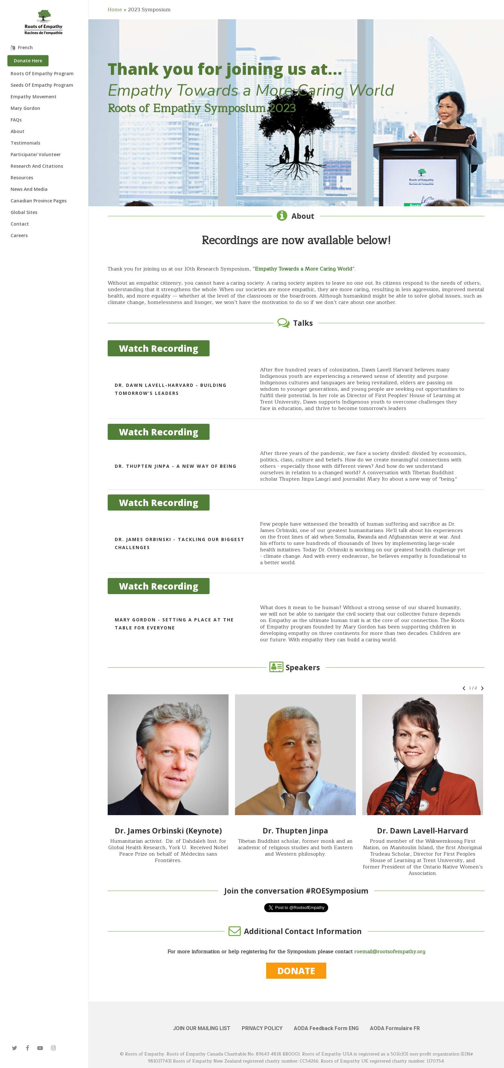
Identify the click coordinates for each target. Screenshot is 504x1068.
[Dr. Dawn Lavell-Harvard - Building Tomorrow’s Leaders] (296, 389)
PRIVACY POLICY (262, 1028)
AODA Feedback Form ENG (326, 1028)
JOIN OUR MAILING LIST (201, 1028)
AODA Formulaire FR (395, 1028)
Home (115, 9)
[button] (168, 754)
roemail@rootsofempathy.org (389, 952)
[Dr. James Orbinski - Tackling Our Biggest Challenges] (296, 543)
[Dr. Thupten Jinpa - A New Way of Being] (296, 466)
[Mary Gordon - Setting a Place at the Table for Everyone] (296, 623)
